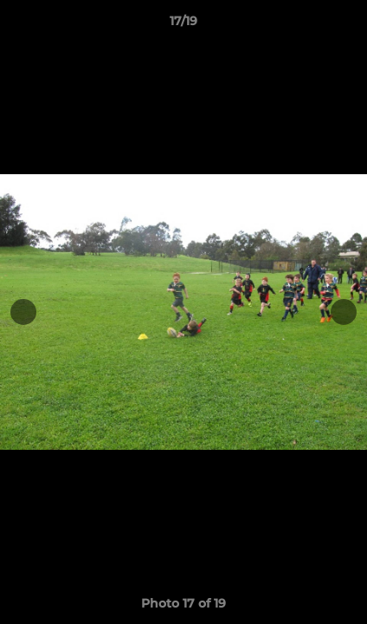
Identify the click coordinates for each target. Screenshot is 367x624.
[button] (346, 25)
